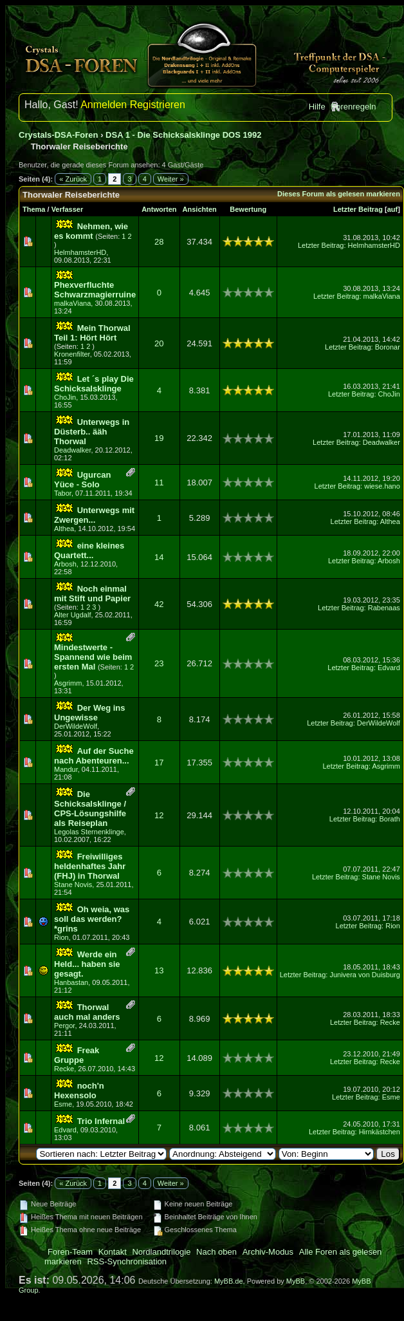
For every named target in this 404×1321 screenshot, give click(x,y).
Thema (34, 209)
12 (158, 815)
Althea (64, 528)
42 (158, 604)
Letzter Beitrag (358, 209)
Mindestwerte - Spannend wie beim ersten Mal (93, 656)
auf (392, 209)
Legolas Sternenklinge (89, 832)
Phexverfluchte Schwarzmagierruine (95, 289)
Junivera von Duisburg (364, 975)
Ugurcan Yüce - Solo (82, 479)
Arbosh (65, 564)
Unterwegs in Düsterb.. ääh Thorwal (91, 431)
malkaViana (72, 303)
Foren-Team (70, 1252)
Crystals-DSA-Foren (58, 135)
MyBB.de (228, 1281)
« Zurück (73, 179)
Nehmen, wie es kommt (91, 231)
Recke (390, 1022)
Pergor (64, 1025)
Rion (61, 937)
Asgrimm (68, 683)
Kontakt (112, 1252)
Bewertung (248, 209)
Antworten (159, 209)
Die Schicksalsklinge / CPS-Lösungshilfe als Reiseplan (90, 808)
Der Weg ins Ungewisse (89, 712)
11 (158, 482)
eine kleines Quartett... (89, 550)
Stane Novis (73, 884)
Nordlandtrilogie (161, 1252)
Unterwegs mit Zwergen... (94, 515)
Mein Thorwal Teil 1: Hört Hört (92, 332)
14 (158, 557)
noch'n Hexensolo (79, 1090)
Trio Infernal (101, 1121)
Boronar (387, 347)
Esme (63, 1104)
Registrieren (157, 104)
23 (158, 663)
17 (158, 762)
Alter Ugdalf (72, 615)
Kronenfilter (72, 354)
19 (158, 438)
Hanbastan (71, 982)
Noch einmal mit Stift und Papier (92, 593)
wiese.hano (382, 486)
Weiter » (171, 179)
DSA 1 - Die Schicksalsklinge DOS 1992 (183, 135)
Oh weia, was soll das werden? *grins (91, 918)
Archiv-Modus (268, 1252)
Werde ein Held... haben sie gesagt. (87, 964)
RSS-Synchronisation (127, 1261)
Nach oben (216, 1252)
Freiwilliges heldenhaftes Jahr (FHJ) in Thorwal (89, 866)
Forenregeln (353, 106)
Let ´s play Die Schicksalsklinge (94, 383)
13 (158, 970)
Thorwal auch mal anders (87, 1012)
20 (158, 343)
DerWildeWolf (75, 726)
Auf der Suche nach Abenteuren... (94, 755)
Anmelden (103, 104)
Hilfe (317, 106)
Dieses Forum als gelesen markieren (338, 194)
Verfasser (67, 209)
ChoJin (65, 397)
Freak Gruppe (76, 1055)
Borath (389, 819)
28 (158, 242)
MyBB (295, 1281)
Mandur (66, 769)
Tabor (62, 493)
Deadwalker (72, 450)
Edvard (389, 667)
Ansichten (200, 209)
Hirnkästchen (379, 1132)
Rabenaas (384, 608)
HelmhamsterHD (80, 252)
